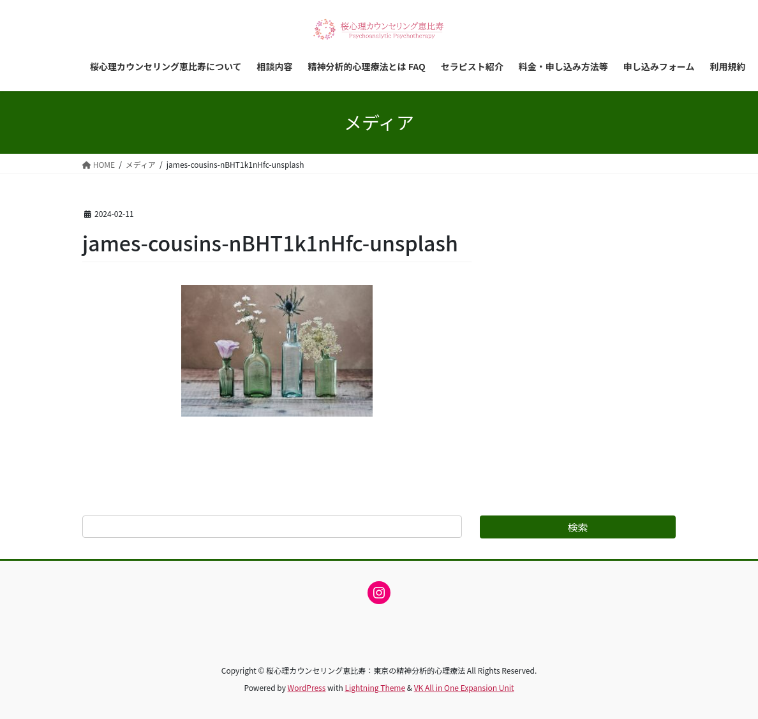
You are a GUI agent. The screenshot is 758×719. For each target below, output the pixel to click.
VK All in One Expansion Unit (464, 687)
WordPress (307, 687)
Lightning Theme (375, 687)
